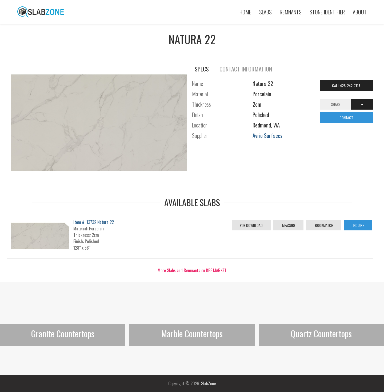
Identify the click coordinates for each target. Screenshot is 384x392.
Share (335, 104)
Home (245, 12)
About (360, 12)
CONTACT (346, 117)
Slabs (265, 12)
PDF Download (251, 225)
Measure (288, 225)
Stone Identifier (327, 12)
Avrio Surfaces (267, 135)
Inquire (358, 225)
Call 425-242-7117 (346, 85)
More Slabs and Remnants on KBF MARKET (192, 270)
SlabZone (208, 383)
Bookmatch (323, 225)
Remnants (291, 12)
